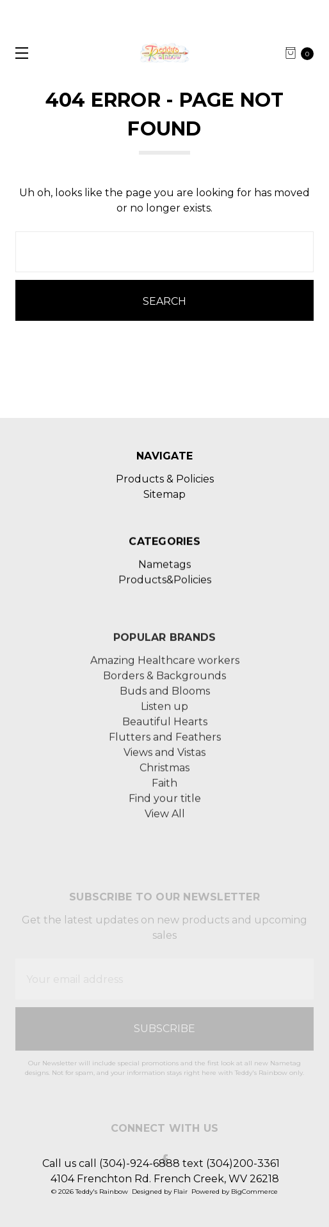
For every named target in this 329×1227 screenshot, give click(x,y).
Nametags (164, 597)
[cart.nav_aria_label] (303, 53)
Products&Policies (164, 612)
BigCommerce (254, 1191)
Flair (180, 1191)
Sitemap (164, 494)
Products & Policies (165, 479)
